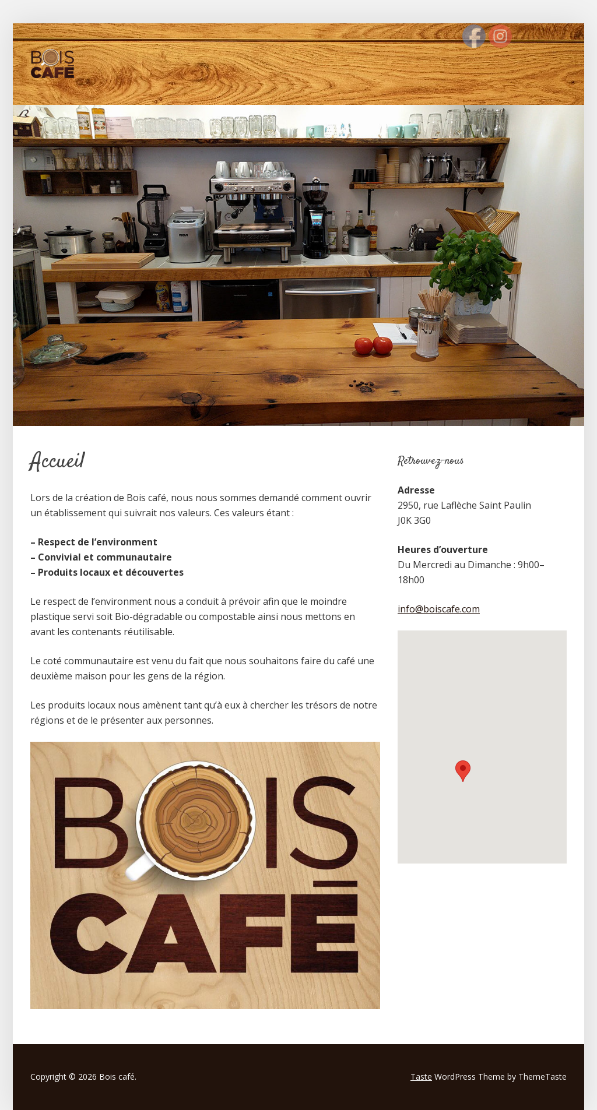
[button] (462, 771)
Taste (421, 1076)
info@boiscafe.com (439, 608)
